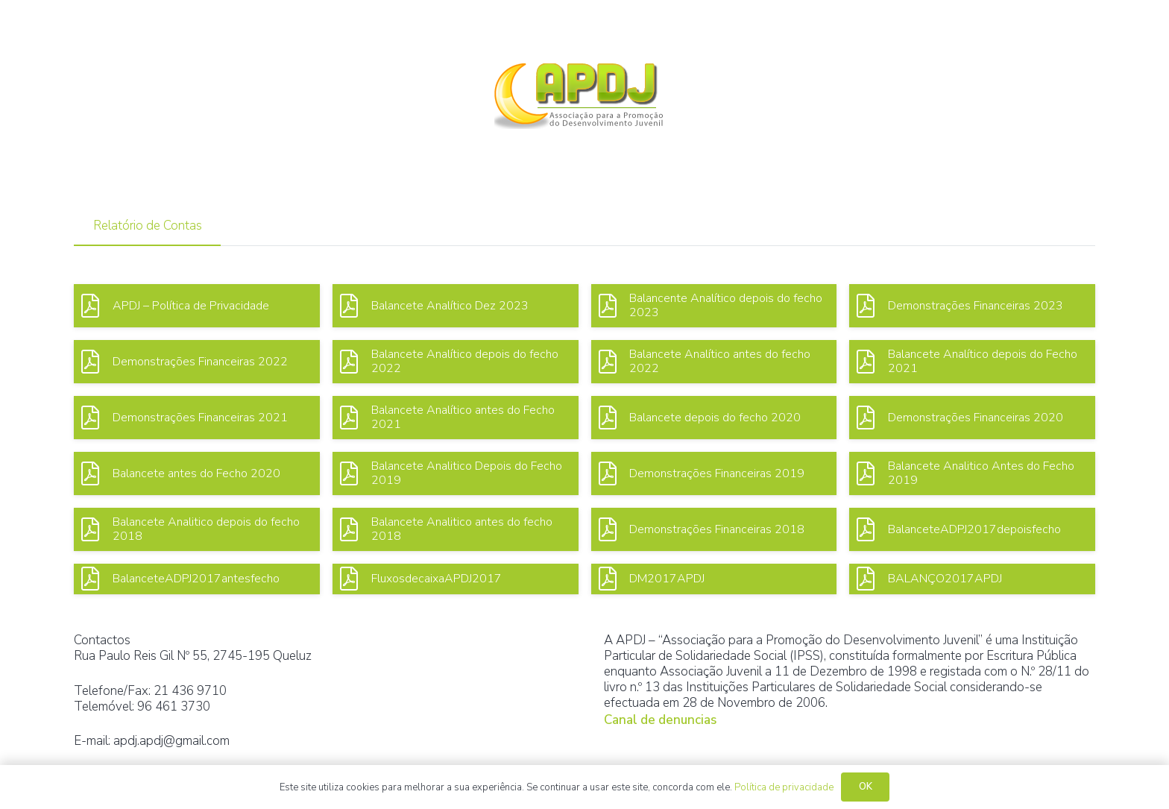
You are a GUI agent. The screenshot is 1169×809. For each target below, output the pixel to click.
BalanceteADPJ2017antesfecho (196, 578)
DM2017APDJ (667, 578)
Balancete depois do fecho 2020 (715, 417)
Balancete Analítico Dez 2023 (450, 306)
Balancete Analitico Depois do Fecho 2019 (466, 473)
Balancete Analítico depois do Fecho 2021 (982, 361)
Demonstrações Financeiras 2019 (716, 473)
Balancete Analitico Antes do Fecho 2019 (981, 473)
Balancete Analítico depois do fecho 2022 (464, 361)
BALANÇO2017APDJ (945, 578)
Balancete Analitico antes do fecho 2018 (461, 529)
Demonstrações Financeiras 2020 (975, 417)
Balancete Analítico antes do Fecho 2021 (463, 417)
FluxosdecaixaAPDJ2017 (436, 578)
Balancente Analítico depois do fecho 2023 (725, 305)
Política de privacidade (784, 787)
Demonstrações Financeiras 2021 (200, 417)
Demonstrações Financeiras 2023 (975, 306)
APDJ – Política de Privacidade (191, 306)
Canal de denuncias (660, 719)
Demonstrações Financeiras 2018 (716, 529)
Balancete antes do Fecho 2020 (196, 473)
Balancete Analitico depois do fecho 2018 (206, 529)
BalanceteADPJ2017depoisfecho (974, 529)
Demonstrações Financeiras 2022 (200, 361)
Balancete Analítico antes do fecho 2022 (719, 361)
